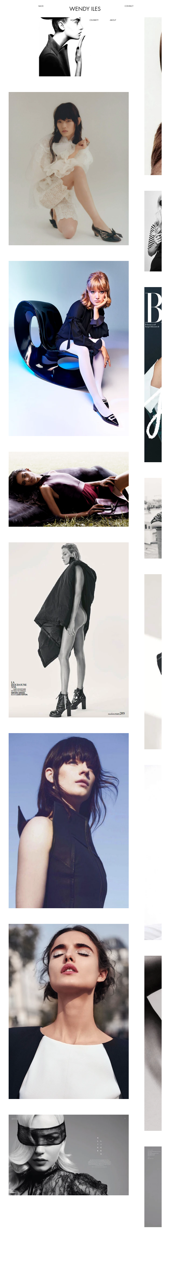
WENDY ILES (85, 8)
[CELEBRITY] (94, 20)
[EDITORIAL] (55, 20)
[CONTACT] (129, 6)
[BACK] (41, 6)
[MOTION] (74, 20)
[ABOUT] (113, 20)
